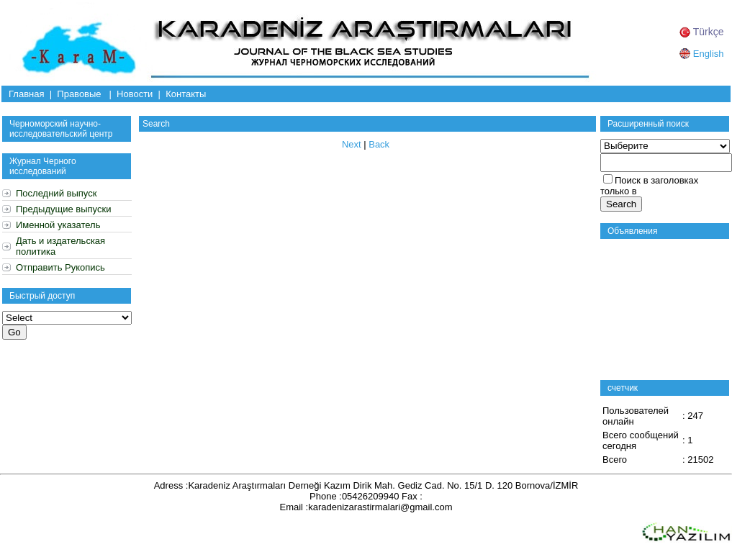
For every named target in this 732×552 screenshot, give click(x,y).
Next (351, 144)
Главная (26, 94)
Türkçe (701, 31)
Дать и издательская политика (60, 246)
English (701, 53)
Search (156, 124)
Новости (135, 94)
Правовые (79, 94)
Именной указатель (58, 225)
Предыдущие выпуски (63, 209)
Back (379, 144)
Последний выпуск (56, 193)
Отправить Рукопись (60, 267)
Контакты (186, 94)
